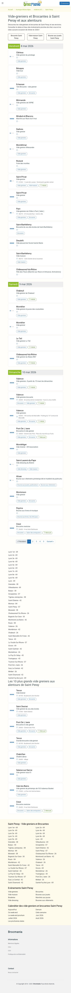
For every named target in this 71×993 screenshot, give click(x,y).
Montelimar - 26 (14, 652)
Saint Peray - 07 (14, 607)
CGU (9, 947)
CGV (9, 950)
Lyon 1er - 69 (13, 552)
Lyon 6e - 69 (12, 568)
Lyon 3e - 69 (12, 558)
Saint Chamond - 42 (15, 675)
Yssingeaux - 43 (14, 659)
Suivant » (50, 541)
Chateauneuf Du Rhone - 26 (18, 613)
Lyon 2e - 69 (12, 555)
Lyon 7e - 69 (12, 571)
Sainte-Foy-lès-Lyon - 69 (17, 678)
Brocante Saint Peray (16, 37)
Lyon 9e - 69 (12, 578)
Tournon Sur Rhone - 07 (17, 662)
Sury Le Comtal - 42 (15, 668)
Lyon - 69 (11, 581)
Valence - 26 (13, 626)
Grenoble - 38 (13, 584)
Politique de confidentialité (16, 954)
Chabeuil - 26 (13, 633)
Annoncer (65, 3)
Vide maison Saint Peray (35, 37)
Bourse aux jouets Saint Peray (54, 37)
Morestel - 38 (13, 610)
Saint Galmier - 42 (15, 649)
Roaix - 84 (12, 623)
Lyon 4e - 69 (12, 562)
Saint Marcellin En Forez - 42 (19, 636)
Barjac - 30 (12, 591)
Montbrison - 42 (14, 629)
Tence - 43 (12, 639)
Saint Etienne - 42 (14, 600)
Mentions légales (13, 943)
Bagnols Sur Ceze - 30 (16, 617)
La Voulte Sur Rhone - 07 (17, 642)
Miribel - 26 (12, 672)
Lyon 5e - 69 (12, 565)
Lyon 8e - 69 (12, 575)
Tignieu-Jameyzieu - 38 (17, 597)
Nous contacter (13, 972)
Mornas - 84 (12, 604)
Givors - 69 (12, 646)
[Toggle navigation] (2, 3)
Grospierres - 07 (14, 594)
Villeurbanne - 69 (14, 587)
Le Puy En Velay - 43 (16, 655)
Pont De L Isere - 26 (15, 665)
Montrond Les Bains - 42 (17, 620)
